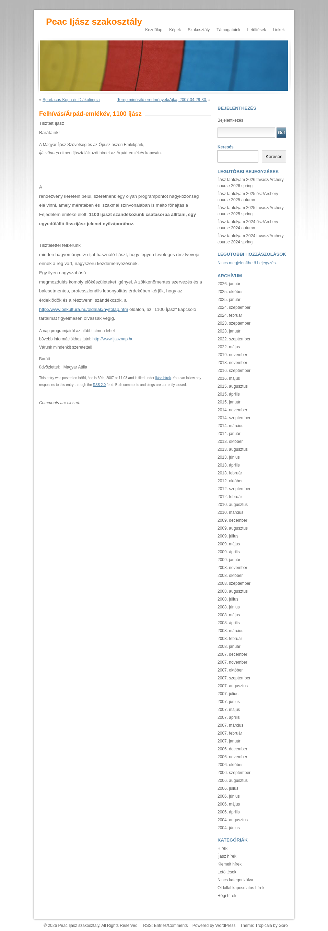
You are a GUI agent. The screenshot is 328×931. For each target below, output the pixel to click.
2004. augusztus (233, 820)
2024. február (230, 315)
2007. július (228, 693)
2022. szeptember (234, 339)
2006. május (229, 804)
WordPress (225, 925)
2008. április (229, 622)
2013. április (229, 465)
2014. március (230, 425)
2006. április (229, 812)
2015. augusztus (233, 386)
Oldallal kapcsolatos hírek (241, 887)
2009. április (229, 551)
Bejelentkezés (230, 120)
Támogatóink (228, 29)
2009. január (229, 559)
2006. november (232, 756)
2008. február (230, 638)
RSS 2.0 (99, 385)
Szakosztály (199, 29)
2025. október (230, 291)
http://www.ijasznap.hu (112, 339)
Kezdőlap (153, 29)
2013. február (230, 473)
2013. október (230, 441)
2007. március (230, 725)
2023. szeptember (234, 323)
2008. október (230, 575)
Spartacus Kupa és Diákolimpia (71, 99)
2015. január (229, 402)
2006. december (232, 749)
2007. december (232, 654)
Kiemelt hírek (230, 864)
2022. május (229, 346)
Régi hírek (227, 895)
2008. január (229, 646)
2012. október (230, 481)
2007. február (230, 733)
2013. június (229, 457)
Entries (160, 925)
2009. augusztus (233, 528)
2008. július (228, 599)
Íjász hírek (163, 378)
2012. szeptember (234, 488)
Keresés (226, 147)
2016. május (229, 378)
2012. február (230, 496)
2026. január (229, 283)
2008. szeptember (234, 583)
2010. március (230, 512)
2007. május (229, 709)
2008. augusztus (233, 591)
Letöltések (256, 29)
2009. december (232, 520)
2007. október (230, 670)
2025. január (229, 299)
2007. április (229, 717)
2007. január (229, 741)
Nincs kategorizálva (235, 880)
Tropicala (263, 925)
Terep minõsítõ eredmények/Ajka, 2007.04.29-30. (162, 99)
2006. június (229, 796)
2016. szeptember (234, 370)
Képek (175, 29)
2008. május (229, 615)
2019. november (232, 354)
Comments (178, 925)
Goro (283, 925)
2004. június (229, 827)
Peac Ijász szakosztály (94, 21)
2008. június (229, 607)
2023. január (229, 331)
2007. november (232, 662)
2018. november (232, 362)
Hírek (222, 848)
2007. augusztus (233, 686)
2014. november (232, 410)
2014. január (229, 433)
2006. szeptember (234, 772)
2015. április (229, 394)
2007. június (229, 701)
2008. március (230, 630)
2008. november (232, 567)
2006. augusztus (233, 780)
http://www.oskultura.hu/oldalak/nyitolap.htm (83, 309)
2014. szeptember (234, 417)
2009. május (229, 544)
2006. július (228, 788)
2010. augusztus (233, 504)
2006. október (230, 764)
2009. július (228, 536)
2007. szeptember (234, 678)
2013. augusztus (233, 449)
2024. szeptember (234, 307)
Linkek (279, 29)
